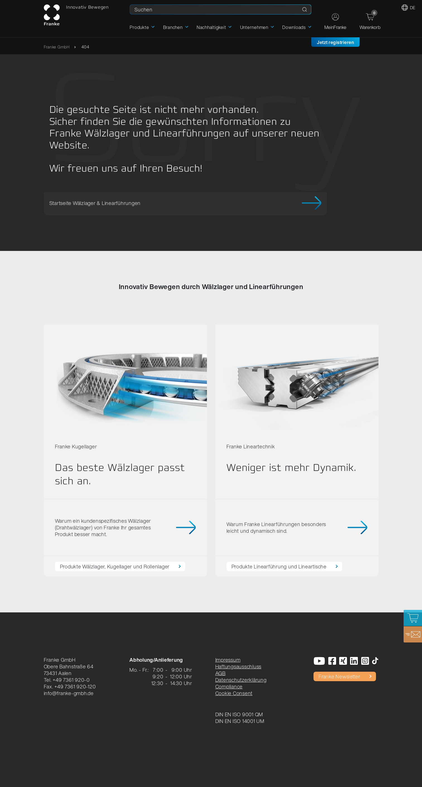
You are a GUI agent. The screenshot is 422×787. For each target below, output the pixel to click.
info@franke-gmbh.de (69, 693)
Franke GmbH (57, 47)
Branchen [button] (173, 27)
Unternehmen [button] (254, 27)
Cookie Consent (234, 693)
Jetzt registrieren (335, 42)
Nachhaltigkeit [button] (211, 27)
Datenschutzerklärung (241, 679)
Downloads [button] (294, 27)
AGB (220, 673)
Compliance (229, 686)
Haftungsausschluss (238, 666)
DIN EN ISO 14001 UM (239, 721)
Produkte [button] (139, 27)
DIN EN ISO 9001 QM (239, 714)
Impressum (228, 659)
